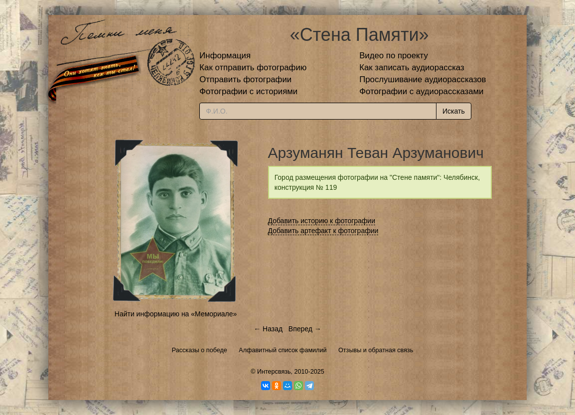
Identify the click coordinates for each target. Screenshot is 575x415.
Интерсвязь (274, 371)
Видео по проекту (393, 55)
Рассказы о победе (199, 350)
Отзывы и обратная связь (375, 350)
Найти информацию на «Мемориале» (176, 314)
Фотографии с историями (248, 91)
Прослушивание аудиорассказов (422, 79)
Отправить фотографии (245, 79)
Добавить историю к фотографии (322, 221)
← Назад (268, 329)
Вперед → (304, 329)
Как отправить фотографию (252, 67)
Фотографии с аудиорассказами (421, 91)
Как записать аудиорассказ (411, 67)
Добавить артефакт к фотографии (323, 231)
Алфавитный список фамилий (282, 350)
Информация (225, 55)
